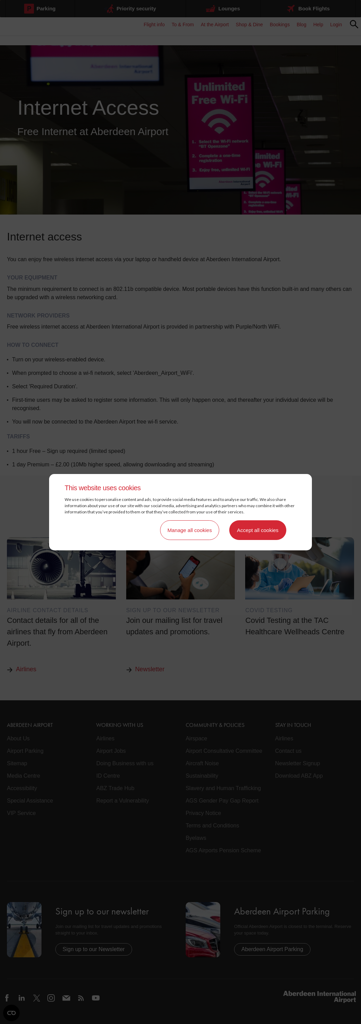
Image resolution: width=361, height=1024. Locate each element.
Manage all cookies (189, 530)
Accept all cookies (257, 530)
